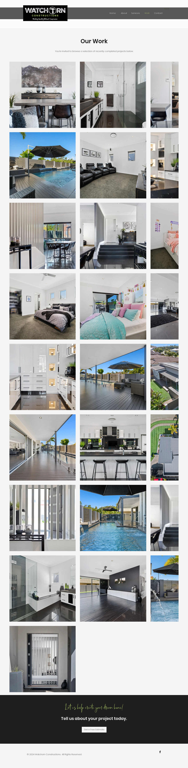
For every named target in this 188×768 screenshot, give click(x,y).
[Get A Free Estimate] (94, 730)
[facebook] (160, 752)
